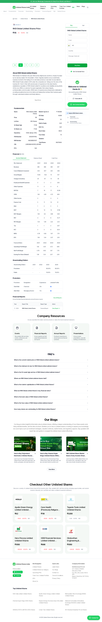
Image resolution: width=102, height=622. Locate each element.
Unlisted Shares (37, 567)
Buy (71, 25)
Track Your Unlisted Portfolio (65, 7)
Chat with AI (77, 98)
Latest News (55, 567)
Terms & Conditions (57, 575)
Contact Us (55, 572)
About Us (35, 581)
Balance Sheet (38, 158)
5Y (37, 65)
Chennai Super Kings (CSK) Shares (23, 601)
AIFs (34, 578)
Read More (38, 100)
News (78, 6)
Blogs (83, 6)
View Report (56, 308)
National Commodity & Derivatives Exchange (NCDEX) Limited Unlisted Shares (75, 602)
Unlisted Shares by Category (41, 570)
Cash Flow (54, 158)
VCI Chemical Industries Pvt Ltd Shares (76, 610)
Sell (83, 25)
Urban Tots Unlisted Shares (46, 610)
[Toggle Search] (87, 7)
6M (21, 65)
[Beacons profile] (18, 572)
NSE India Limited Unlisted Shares (22, 594)
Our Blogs (55, 570)
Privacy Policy (56, 578)
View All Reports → (58, 297)
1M (15, 65)
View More (52, 469)
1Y (26, 65)
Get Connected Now (77, 72)
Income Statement (21, 158)
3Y (31, 65)
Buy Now (77, 65)
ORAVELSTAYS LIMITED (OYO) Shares (24, 610)
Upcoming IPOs (37, 572)
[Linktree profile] (17, 575)
